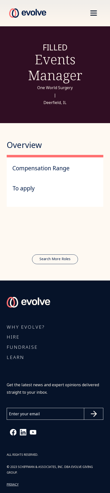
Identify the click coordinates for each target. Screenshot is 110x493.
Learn (16, 357)
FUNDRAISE (22, 347)
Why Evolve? (26, 327)
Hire (13, 337)
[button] (93, 13)
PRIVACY (13, 484)
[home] (26, 13)
